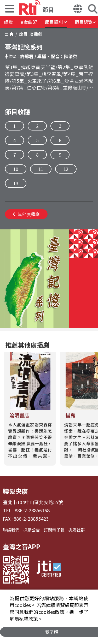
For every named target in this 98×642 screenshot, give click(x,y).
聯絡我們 (11, 530)
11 (40, 169)
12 (66, 169)
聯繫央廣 (15, 491)
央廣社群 (76, 530)
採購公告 (31, 530)
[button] (9, 9)
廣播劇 (34, 34)
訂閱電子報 (54, 530)
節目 (22, 34)
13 (15, 183)
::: (6, 34)
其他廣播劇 (26, 214)
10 (15, 169)
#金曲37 (29, 22)
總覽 (8, 22)
